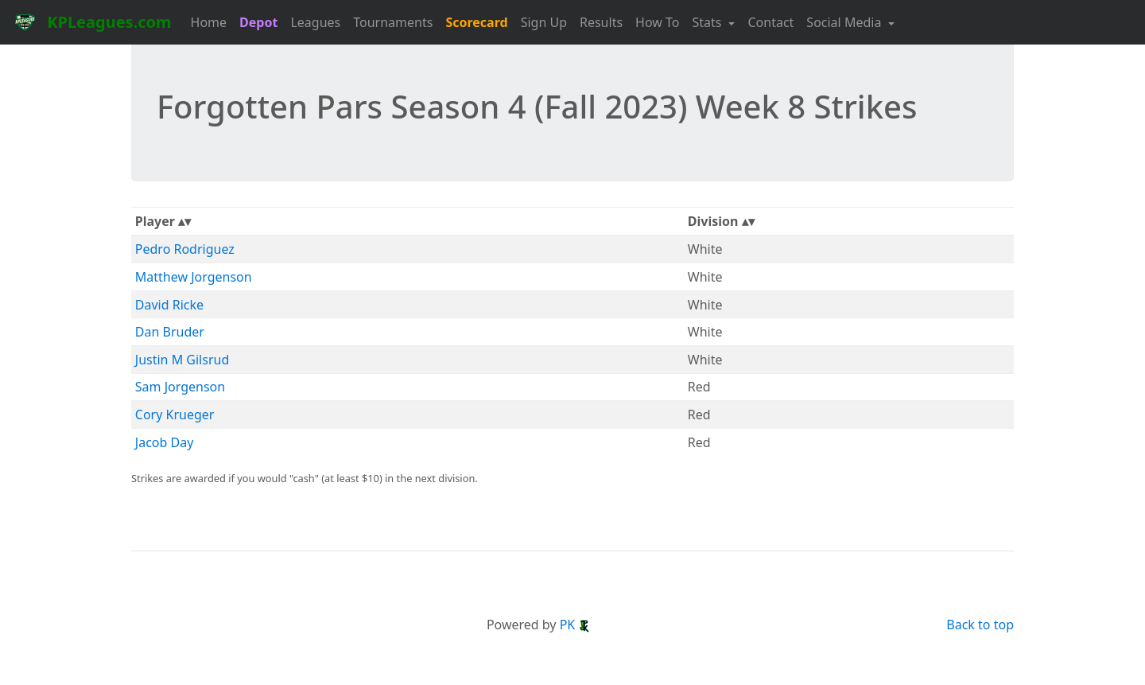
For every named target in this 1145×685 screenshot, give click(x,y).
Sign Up (544, 22)
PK (576, 624)
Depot (258, 22)
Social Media (845, 22)
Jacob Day (164, 442)
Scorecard (476, 22)
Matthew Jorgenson (193, 277)
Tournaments (393, 22)
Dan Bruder (169, 332)
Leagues (315, 22)
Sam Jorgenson (180, 386)
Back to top (980, 624)
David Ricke (169, 304)
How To (657, 22)
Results (601, 22)
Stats (709, 22)
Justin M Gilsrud (182, 359)
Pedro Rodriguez (185, 249)
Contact (770, 22)
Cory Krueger (175, 414)
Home (209, 22)
